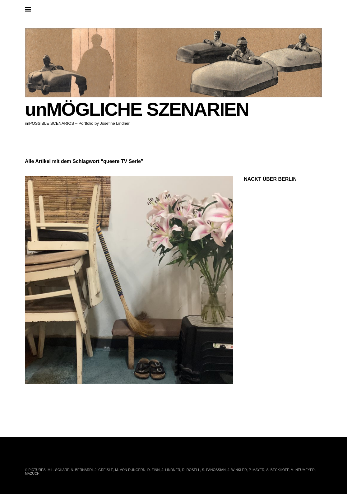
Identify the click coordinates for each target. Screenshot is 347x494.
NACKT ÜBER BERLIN (270, 179)
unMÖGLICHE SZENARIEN (137, 109)
